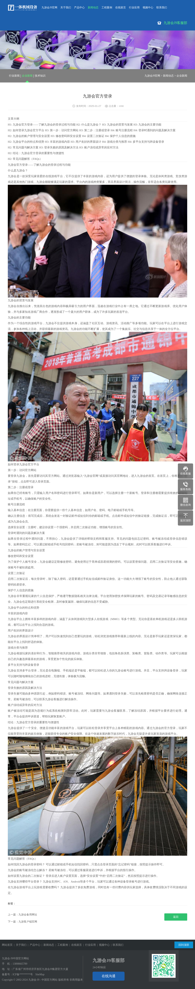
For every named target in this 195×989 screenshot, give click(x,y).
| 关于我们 (19, 944)
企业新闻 (27, 75)
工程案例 (106, 7)
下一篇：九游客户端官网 (22, 921)
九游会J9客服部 (109, 960)
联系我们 (161, 7)
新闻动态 (93, 7)
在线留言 (120, 7)
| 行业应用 (89, 944)
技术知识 (40, 75)
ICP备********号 (23, 974)
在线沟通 (108, 976)
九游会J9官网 (49, 7)
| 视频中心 (103, 944)
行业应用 (134, 7)
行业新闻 (14, 75)
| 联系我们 (117, 944)
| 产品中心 (33, 944)
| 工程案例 (61, 944)
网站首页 (7, 944)
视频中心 (148, 7)
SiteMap (39, 974)
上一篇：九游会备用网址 (22, 914)
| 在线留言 (75, 944)
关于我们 (65, 7)
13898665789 (20, 963)
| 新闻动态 (47, 944)
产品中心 (79, 7)
